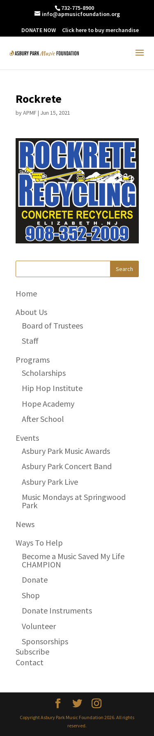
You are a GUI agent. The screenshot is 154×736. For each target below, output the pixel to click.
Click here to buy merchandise (100, 30)
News (25, 524)
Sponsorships (45, 641)
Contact (30, 662)
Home (26, 293)
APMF (30, 112)
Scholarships (44, 373)
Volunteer (39, 626)
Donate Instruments (57, 610)
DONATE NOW (38, 30)
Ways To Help (39, 542)
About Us (31, 312)
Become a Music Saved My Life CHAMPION (73, 560)
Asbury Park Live (50, 482)
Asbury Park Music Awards (66, 451)
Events (27, 438)
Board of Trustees (52, 325)
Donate (35, 579)
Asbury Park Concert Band (67, 466)
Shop (31, 595)
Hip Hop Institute (52, 388)
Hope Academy (48, 403)
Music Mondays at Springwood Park (74, 501)
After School (43, 419)
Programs (33, 359)
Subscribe (32, 651)
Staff (30, 341)
